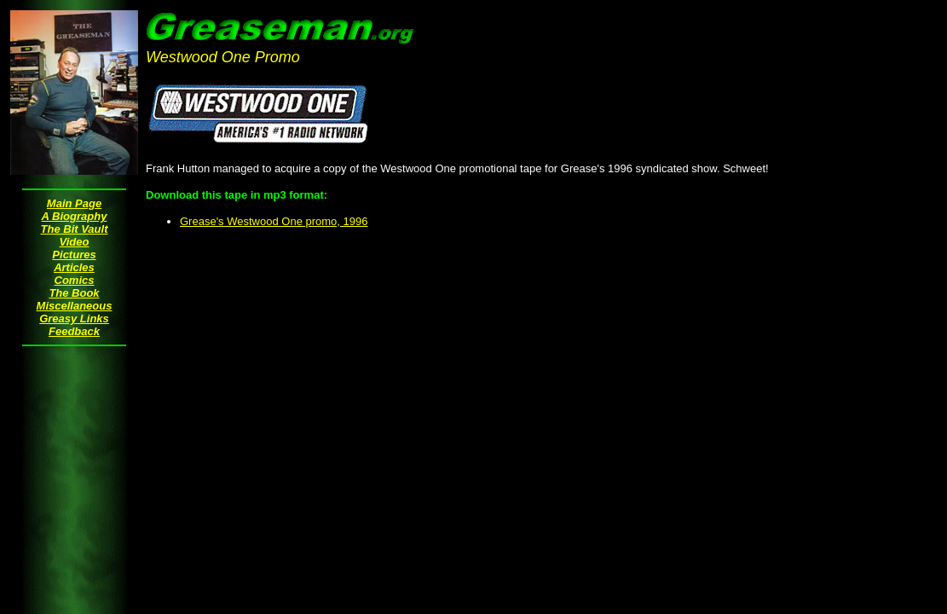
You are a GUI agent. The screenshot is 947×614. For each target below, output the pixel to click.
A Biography (74, 216)
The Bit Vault (74, 229)
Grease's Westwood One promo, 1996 (273, 221)
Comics (75, 280)
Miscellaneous (75, 305)
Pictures (73, 254)
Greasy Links (74, 318)
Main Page (74, 203)
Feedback (74, 331)
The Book (74, 293)
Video (75, 241)
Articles (74, 267)
